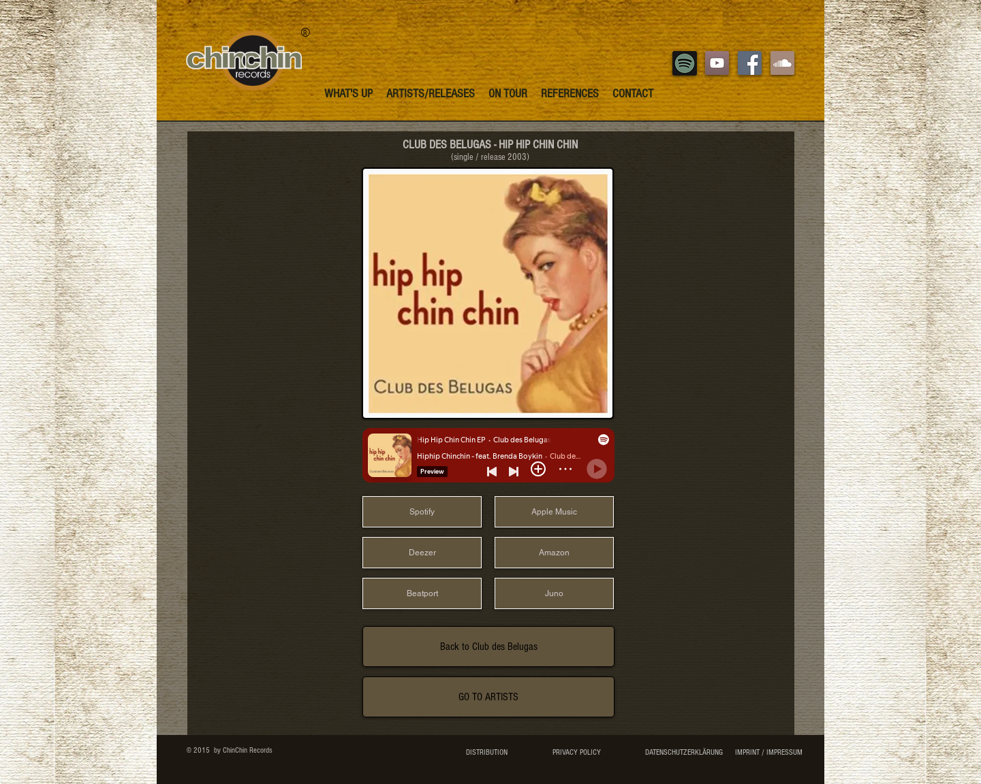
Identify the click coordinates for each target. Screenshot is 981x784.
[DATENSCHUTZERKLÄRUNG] (683, 753)
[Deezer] (422, 552)
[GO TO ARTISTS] (488, 696)
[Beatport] (422, 593)
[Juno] (554, 593)
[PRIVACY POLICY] (576, 753)
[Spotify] (422, 511)
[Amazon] (554, 552)
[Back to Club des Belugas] (488, 646)
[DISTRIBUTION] (486, 753)
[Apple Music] (554, 511)
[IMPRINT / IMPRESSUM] (768, 753)
